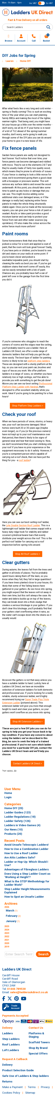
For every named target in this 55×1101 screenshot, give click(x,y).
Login (8, 797)
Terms (32, 1087)
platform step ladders (39, 360)
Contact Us (36, 1027)
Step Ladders (11, 1039)
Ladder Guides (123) (17, 812)
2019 (6, 946)
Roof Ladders (11, 1044)
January (11, 921)
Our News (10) (13, 829)
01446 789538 (16, 989)
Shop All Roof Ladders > (27, 554)
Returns (7, 1081)
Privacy (45, 1087)
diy (15, 770)
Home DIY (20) (13, 808)
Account (21, 38)
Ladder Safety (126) (17, 821)
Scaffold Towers (39, 1042)
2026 (27, 914)
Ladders (7, 1033)
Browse (8, 38)
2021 (6, 940)
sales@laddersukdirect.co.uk (29, 992)
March (10, 910)
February (11, 915)
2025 (6, 926)
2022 (6, 936)
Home (8, 793)
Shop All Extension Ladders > (27, 721)
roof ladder (24, 460)
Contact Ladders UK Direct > (27, 763)
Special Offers (38, 1053)
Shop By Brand (38, 1048)
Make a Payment (12, 1087)
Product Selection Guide (18, 1070)
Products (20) (13, 833)
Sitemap (30, 1092)
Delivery (7, 1027)
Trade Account (12, 1007)
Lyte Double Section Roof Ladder (23, 525)
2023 (6, 933)
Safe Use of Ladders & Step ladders (25, 1076)
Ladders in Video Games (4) (22, 825)
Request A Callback (14, 1059)
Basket (46, 38)
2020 (6, 943)
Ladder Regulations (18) (20, 816)
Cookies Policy (11, 1092)
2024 (6, 930)
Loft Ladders (10, 1050)
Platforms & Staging (36, 1035)
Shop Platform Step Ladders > (27, 405)
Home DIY (25, 61)
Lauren (9, 61)
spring (10, 770)
